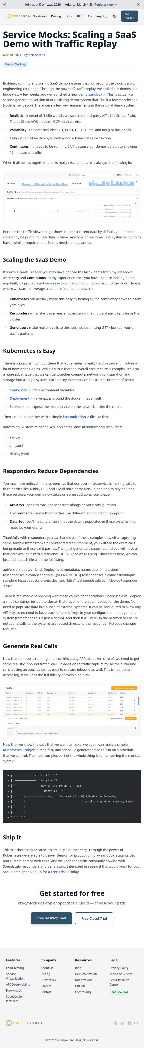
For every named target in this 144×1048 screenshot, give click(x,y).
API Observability (18, 984)
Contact (45, 992)
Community (83, 992)
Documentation (86, 974)
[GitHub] (116, 1023)
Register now (105, 4)
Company (95, 16)
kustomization (74, 416)
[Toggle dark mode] (114, 16)
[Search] (105, 16)
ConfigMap (18, 390)
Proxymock (14, 990)
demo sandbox (90, 94)
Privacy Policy (119, 968)
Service (15, 406)
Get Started (129, 16)
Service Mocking (15, 64)
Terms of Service (121, 974)
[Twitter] (122, 1023)
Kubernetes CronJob (19, 750)
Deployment (19, 398)
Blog (80, 16)
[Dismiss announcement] (138, 4)
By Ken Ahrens (34, 55)
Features (40, 16)
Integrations (83, 980)
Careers (45, 986)
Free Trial (58, 872)
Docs (68, 16)
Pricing (56, 16)
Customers (48, 980)
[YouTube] (136, 1023)
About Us (46, 968)
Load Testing (15, 968)
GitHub (80, 986)
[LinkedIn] (129, 1023)
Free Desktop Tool (51, 918)
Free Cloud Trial (94, 918)
